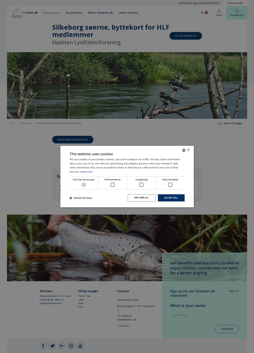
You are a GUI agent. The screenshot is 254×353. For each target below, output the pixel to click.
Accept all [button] (170, 197)
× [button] (188, 150)
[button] (81, 197)
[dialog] (127, 176)
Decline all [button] (140, 197)
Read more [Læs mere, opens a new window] (86, 171)
